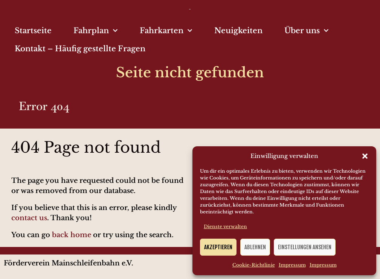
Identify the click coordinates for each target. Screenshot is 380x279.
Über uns (306, 30)
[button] (365, 156)
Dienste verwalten (225, 226)
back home (71, 235)
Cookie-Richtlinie (253, 265)
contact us (29, 218)
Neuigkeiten (238, 30)
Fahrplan (95, 30)
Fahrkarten (166, 30)
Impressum (292, 265)
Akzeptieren (218, 247)
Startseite (33, 30)
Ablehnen (255, 247)
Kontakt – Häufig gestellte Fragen (80, 48)
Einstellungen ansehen (304, 247)
